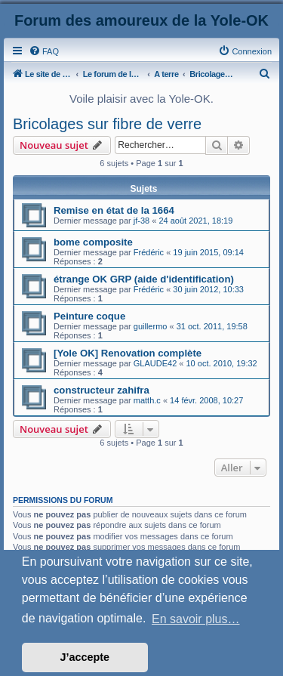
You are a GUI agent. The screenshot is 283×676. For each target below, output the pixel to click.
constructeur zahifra (101, 390)
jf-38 (141, 220)
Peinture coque (89, 316)
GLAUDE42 (155, 363)
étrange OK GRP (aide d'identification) (144, 279)
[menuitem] (44, 51)
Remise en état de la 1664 (114, 210)
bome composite (93, 242)
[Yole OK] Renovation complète (127, 353)
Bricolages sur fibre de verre (107, 124)
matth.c (147, 400)
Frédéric (149, 252)
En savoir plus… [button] (196, 619)
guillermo (151, 326)
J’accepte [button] (85, 657)
